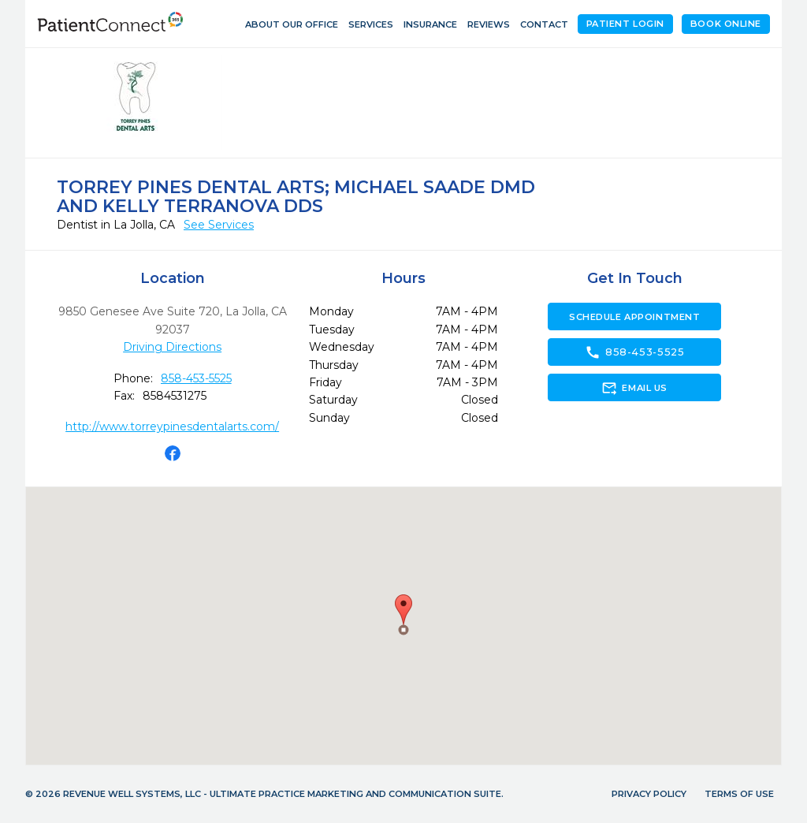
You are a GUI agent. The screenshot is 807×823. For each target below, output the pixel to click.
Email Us (634, 388)
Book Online (725, 23)
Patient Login (625, 23)
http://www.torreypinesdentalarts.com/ (172, 426)
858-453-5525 (196, 378)
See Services (219, 225)
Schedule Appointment (634, 316)
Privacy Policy (649, 793)
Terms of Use (739, 793)
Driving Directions (172, 347)
